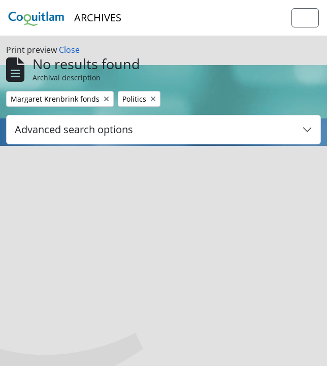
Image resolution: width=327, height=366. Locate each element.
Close (69, 49)
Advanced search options (74, 129)
